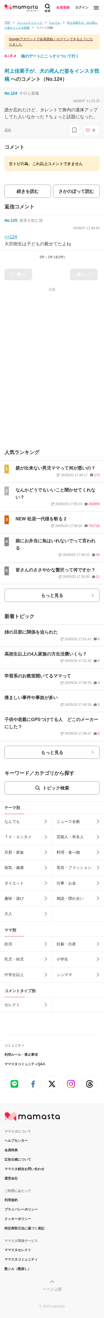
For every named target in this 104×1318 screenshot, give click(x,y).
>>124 (10, 237)
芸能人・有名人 (70, 837)
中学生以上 (14, 974)
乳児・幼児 (14, 959)
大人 (8, 913)
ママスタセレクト (17, 1250)
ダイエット (14, 883)
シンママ (64, 974)
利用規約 (11, 1200)
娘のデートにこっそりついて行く (50, 56)
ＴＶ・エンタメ (18, 837)
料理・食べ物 (68, 852)
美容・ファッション (74, 867)
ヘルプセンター (16, 1140)
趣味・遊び (14, 898)
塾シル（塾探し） (17, 1269)
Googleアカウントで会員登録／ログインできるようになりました (51, 41)
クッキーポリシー (17, 1219)
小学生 (62, 959)
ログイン (81, 7)
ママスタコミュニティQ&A (24, 1064)
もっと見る (52, 595)
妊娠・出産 (66, 944)
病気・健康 (14, 867)
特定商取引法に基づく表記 (24, 1228)
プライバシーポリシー (21, 1209)
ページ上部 (52, 1289)
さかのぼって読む (76, 191)
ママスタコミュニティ (21, 1259)
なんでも (12, 821)
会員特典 (11, 1150)
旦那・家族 (14, 852)
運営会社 (11, 1178)
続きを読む (28, 191)
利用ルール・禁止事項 (21, 1054)
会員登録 (63, 7)
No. (10, 93)
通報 (7, 130)
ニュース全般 (68, 821)
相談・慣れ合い (70, 898)
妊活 (8, 944)
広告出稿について (17, 1159)
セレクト (12, 1004)
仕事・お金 (66, 883)
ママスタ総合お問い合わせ (24, 1169)
